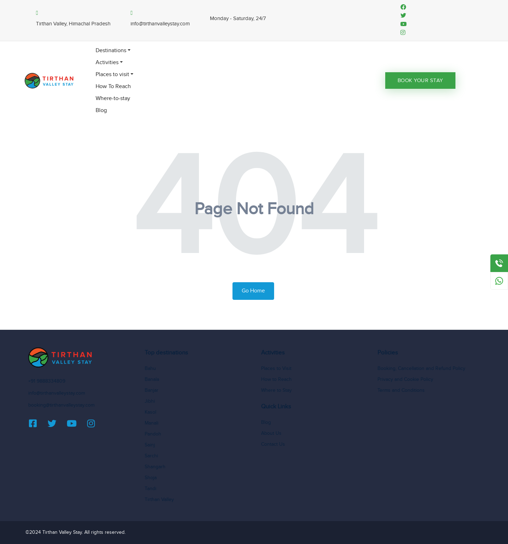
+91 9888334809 (46, 381)
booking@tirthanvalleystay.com (61, 405)
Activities (107, 62)
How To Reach (113, 86)
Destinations (111, 50)
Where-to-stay (113, 98)
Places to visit (112, 74)
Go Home (253, 291)
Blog (101, 110)
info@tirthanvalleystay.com (56, 393)
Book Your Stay (420, 81)
